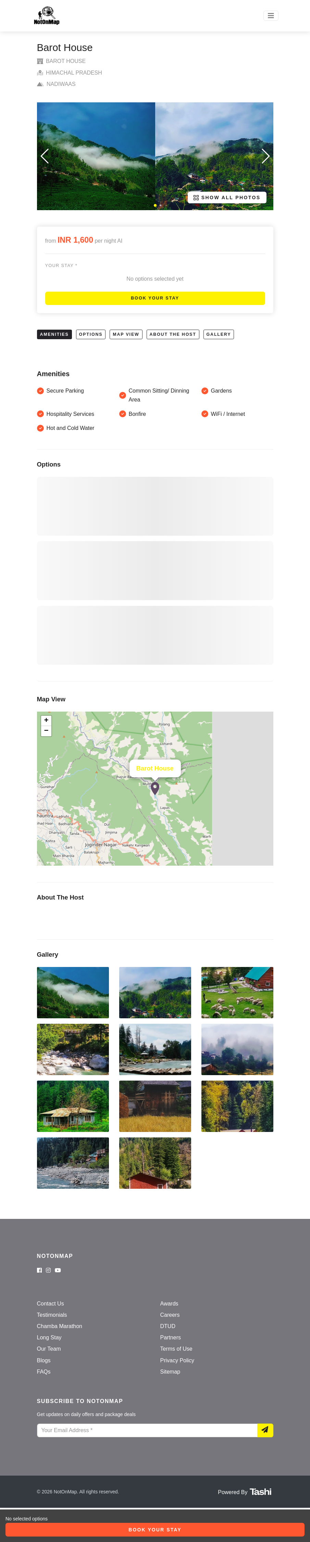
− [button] (46, 731)
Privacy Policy (177, 1360)
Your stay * (61, 265)
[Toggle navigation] (270, 16)
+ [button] (46, 721)
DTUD (167, 1326)
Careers (170, 1315)
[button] (155, 205)
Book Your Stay (155, 298)
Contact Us (50, 1304)
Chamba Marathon (60, 1326)
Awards (169, 1304)
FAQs (44, 1372)
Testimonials (52, 1315)
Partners (170, 1337)
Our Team (49, 1349)
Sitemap (170, 1372)
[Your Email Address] (147, 1430)
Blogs (44, 1360)
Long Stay (49, 1337)
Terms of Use (176, 1349)
